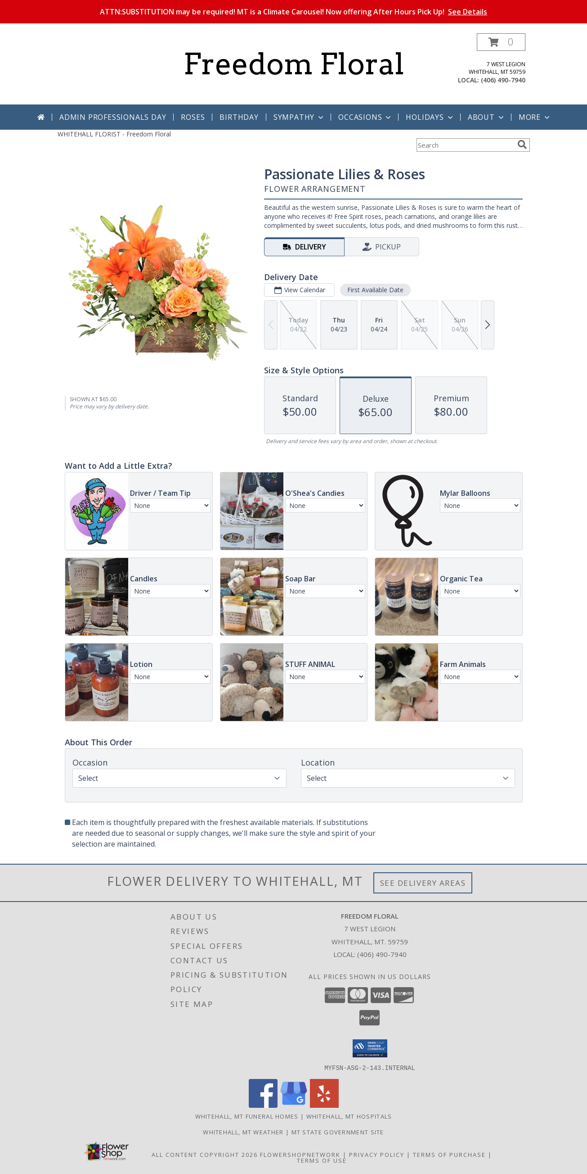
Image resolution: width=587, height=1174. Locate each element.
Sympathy (299, 117)
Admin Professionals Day (112, 117)
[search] (522, 145)
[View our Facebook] (263, 1105)
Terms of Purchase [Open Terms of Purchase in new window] (449, 1154)
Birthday (239, 117)
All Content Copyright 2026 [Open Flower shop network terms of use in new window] (205, 1154)
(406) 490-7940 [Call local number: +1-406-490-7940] (503, 80)
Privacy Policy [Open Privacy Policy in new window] (376, 1154)
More (535, 117)
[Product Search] (465, 145)
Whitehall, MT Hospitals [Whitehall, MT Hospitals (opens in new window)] (349, 1116)
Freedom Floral (293, 64)
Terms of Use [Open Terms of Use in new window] (322, 1160)
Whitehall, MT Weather (243, 1132)
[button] (501, 42)
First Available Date (375, 290)
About (487, 117)
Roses (193, 117)
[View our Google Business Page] (293, 1105)
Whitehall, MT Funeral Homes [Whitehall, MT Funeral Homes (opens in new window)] (247, 1116)
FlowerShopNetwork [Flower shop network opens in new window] (300, 1154)
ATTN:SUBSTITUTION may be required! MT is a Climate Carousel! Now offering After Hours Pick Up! (293, 12)
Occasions (365, 117)
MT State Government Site (337, 1132)
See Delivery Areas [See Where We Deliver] (423, 883)
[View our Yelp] (324, 1105)
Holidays (430, 117)
